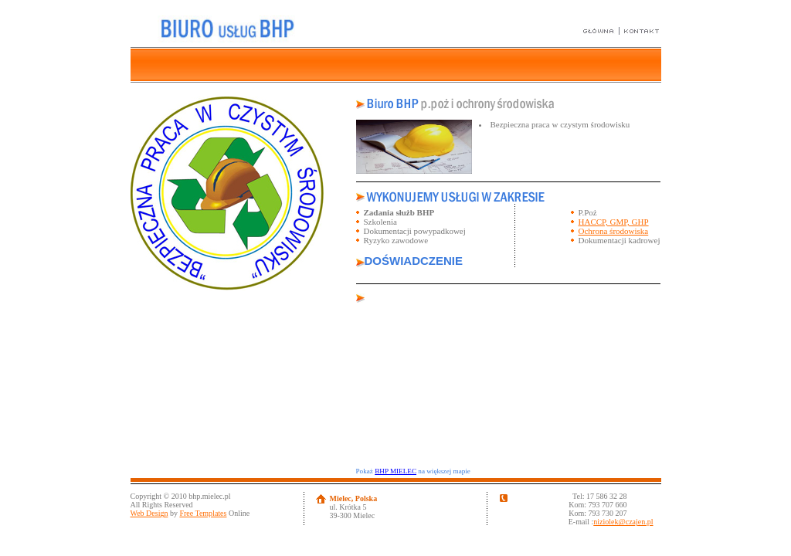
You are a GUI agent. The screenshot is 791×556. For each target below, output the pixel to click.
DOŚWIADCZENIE (414, 260)
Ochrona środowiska (614, 231)
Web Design (149, 513)
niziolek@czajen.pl (623, 521)
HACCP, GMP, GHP (614, 221)
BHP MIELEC (395, 471)
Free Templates (202, 513)
